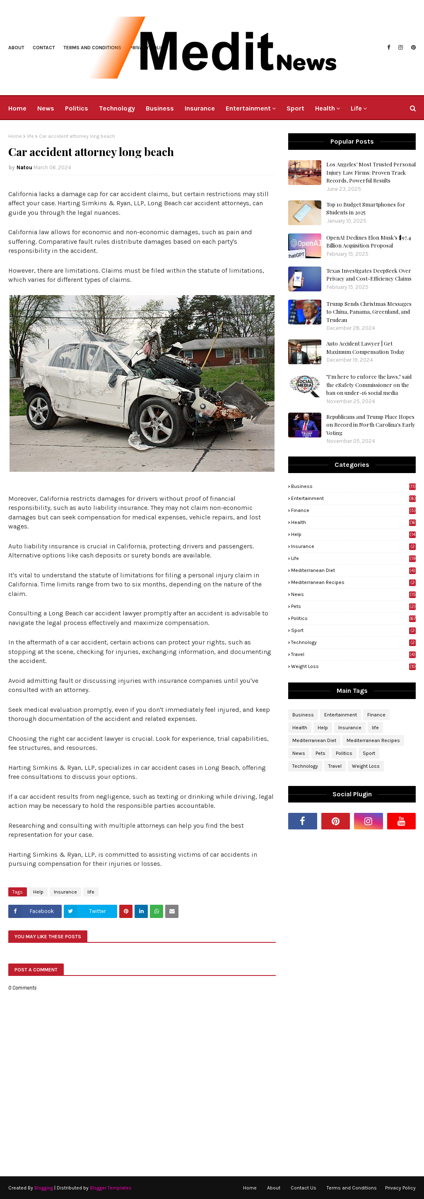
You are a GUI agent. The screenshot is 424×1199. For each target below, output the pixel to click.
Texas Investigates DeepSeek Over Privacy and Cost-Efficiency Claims (369, 274)
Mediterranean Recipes (353, 582)
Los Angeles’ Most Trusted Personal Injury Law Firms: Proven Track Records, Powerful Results (371, 172)
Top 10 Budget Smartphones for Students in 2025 (365, 208)
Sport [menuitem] (295, 108)
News (353, 594)
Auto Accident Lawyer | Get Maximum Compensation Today (365, 347)
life (30, 136)
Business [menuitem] (160, 108)
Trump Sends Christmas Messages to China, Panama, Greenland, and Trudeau (369, 311)
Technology (353, 642)
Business (353, 486)
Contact (44, 47)
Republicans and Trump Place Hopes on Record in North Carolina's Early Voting (370, 424)
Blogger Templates (111, 1188)
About (16, 47)
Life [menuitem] (356, 108)
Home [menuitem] (17, 108)
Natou (24, 167)
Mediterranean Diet (353, 570)
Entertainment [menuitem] (248, 108)
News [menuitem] (45, 108)
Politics (353, 618)
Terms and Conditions (352, 1188)
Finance (353, 510)
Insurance (65, 892)
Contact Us (303, 1188)
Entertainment (353, 498)
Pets (353, 606)
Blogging (43, 1188)
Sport (353, 630)
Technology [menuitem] (117, 108)
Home (15, 136)
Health (353, 522)
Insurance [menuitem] (200, 108)
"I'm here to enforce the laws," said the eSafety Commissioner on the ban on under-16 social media (369, 384)
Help (38, 892)
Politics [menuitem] (76, 108)
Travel (353, 654)
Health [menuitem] (325, 108)
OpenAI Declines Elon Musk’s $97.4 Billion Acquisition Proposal (368, 241)
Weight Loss (353, 666)
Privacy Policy (400, 1188)
